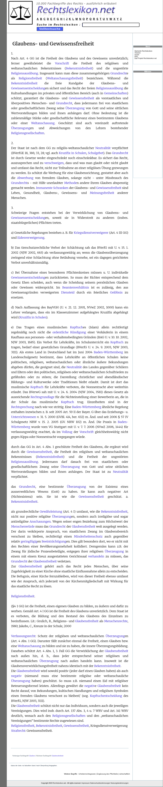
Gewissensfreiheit (81, 98)
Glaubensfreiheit (83, 526)
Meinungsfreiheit (102, 193)
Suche (137, 55)
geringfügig (29, 541)
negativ (16, 676)
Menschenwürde (23, 526)
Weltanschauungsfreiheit (64, 78)
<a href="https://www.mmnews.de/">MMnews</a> (148, 125)
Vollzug (67, 432)
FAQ (136, 56)
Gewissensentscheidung (28, 88)
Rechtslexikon (58, 783)
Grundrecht (118, 73)
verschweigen (54, 163)
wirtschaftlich (124, 774)
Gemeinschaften (115, 93)
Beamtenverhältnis (75, 287)
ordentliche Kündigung (69, 332)
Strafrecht (18, 731)
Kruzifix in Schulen (72, 153)
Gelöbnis (116, 292)
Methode (70, 183)
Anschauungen (40, 521)
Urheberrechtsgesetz (87, 774)
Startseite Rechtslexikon (143, 51)
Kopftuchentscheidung (106, 696)
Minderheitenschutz (88, 536)
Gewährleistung (51, 511)
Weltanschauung (43, 123)
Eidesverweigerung (30, 238)
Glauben (32, 756)
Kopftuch (76, 327)
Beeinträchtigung (54, 541)
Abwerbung (25, 178)
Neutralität (103, 148)
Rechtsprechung (22, 407)
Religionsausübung (24, 73)
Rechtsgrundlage (42, 397)
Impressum (86, 783)
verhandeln (96, 556)
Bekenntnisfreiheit (79, 68)
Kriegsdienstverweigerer (91, 233)
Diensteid (67, 292)
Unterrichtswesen (23, 417)
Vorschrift (62, 63)
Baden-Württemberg (108, 352)
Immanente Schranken (52, 188)
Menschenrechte (116, 621)
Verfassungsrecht (23, 636)
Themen (138, 53)
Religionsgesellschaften (27, 133)
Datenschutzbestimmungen (100, 783)
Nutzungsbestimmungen (120, 783)
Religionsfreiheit (30, 78)
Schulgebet (95, 153)
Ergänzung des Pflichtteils (107, 774)
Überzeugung (74, 108)
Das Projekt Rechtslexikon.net (146, 58)
